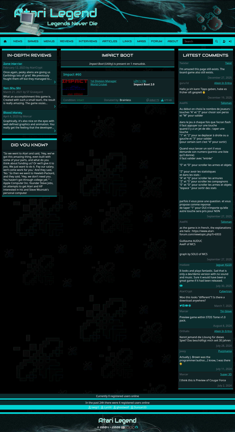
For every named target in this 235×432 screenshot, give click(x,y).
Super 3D (226, 374)
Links (127, 41)
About (173, 41)
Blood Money (12, 112)
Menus (49, 41)
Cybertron (225, 291)
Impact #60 (72, 74)
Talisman (226, 103)
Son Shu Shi (12, 88)
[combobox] (197, 41)
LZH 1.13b (140, 81)
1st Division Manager (103, 81)
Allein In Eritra (223, 83)
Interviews (88, 41)
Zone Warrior (12, 63)
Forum (156, 41)
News (17, 41)
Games (33, 41)
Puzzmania (225, 351)
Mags (141, 41)
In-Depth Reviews (29, 55)
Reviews (66, 41)
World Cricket (98, 84)
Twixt (228, 63)
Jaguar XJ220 (224, 265)
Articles (109, 41)
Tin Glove (226, 311)
